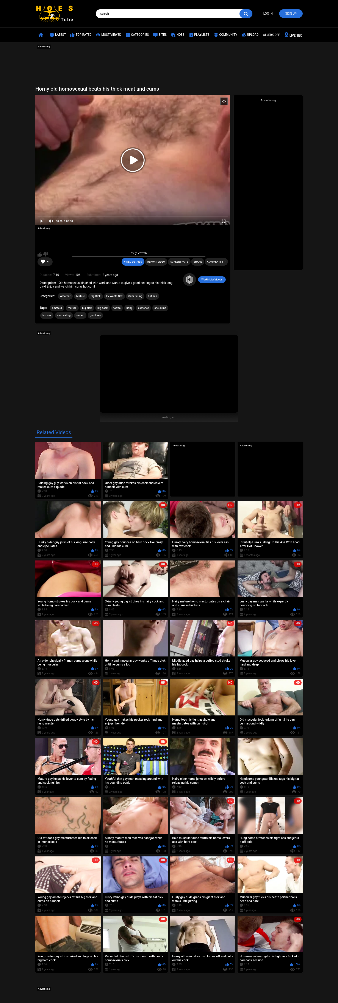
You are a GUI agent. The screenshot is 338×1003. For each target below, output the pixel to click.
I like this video (40, 254)
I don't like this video (45, 254)
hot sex (152, 296)
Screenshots (179, 261)
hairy (129, 308)
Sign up (291, 13)
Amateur (65, 296)
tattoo (117, 308)
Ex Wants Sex (114, 296)
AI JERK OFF (271, 35)
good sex (95, 315)
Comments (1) (216, 261)
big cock (102, 308)
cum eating (64, 315)
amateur (57, 308)
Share (198, 261)
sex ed (80, 315)
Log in (268, 13)
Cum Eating (135, 296)
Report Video (156, 261)
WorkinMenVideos (211, 279)
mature (72, 308)
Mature (80, 296)
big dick (87, 308)
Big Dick (95, 296)
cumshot (143, 308)
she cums (160, 308)
